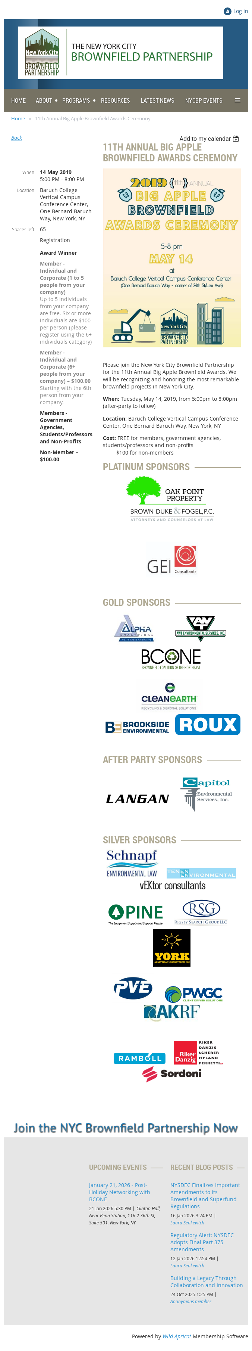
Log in (240, 11)
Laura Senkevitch (187, 1222)
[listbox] (210, 138)
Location (25, 190)
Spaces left (23, 229)
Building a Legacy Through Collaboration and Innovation (206, 1281)
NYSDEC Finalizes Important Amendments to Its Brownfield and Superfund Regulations (205, 1195)
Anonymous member (190, 1301)
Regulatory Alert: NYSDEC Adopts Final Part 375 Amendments (202, 1242)
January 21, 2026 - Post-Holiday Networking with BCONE (119, 1192)
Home (18, 118)
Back (16, 137)
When (28, 172)
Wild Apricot (177, 1336)
